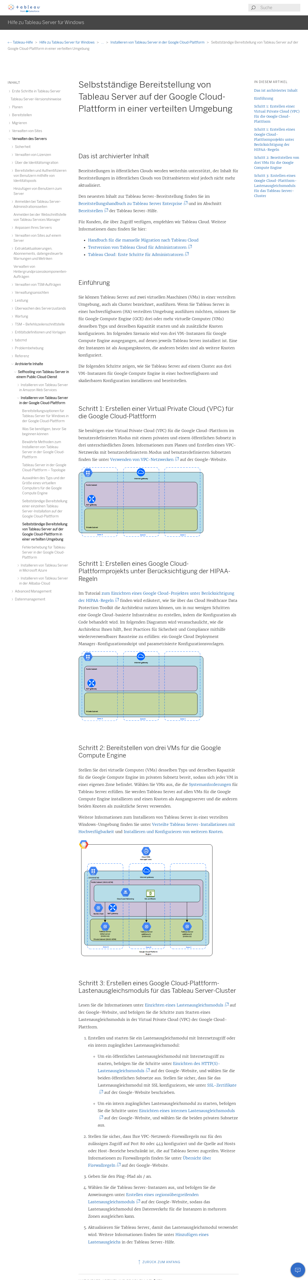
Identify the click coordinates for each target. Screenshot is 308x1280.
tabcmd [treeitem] (20, 340)
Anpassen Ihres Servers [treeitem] (32, 228)
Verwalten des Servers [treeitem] (29, 139)
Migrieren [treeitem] (19, 123)
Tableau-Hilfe (21, 42)
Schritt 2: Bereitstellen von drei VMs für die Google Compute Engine (276, 162)
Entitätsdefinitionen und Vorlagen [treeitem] (39, 332)
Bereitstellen (92, 210)
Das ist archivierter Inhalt (276, 90)
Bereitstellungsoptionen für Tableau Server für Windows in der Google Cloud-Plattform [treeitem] (45, 416)
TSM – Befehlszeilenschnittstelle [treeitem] (39, 324)
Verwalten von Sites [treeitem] (26, 131)
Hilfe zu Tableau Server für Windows (67, 42)
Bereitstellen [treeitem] (21, 115)
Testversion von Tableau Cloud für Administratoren (139, 247)
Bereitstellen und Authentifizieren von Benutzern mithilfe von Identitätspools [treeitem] (39, 176)
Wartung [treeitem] (20, 316)
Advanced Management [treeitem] (32, 591)
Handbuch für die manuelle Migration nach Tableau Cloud (143, 240)
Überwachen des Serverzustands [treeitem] (39, 308)
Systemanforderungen (210, 784)
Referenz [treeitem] (21, 356)
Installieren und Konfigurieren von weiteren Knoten (173, 831)
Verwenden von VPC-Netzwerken (143, 459)
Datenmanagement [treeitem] (29, 599)
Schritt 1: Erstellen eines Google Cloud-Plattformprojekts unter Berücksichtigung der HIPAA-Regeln (274, 139)
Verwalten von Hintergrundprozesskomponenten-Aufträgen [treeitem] (40, 272)
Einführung (263, 98)
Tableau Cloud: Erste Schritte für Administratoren (137, 254)
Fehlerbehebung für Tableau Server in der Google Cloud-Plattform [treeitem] (43, 552)
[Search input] (280, 7)
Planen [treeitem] (17, 107)
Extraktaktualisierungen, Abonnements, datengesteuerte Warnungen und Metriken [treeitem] (38, 254)
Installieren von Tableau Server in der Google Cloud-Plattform (157, 42)
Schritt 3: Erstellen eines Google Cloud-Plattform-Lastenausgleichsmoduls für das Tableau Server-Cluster (275, 185)
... (103, 42)
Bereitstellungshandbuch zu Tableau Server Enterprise (132, 203)
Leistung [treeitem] (20, 301)
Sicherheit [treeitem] (22, 147)
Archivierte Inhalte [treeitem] (28, 364)
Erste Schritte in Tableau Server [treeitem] (36, 91)
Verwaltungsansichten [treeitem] (31, 293)
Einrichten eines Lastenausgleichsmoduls (186, 1005)
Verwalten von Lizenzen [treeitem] (32, 155)
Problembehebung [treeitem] (28, 348)
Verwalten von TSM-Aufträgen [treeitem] (37, 285)
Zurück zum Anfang (158, 1262)
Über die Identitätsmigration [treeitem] (35, 163)
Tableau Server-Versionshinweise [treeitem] (36, 99)
